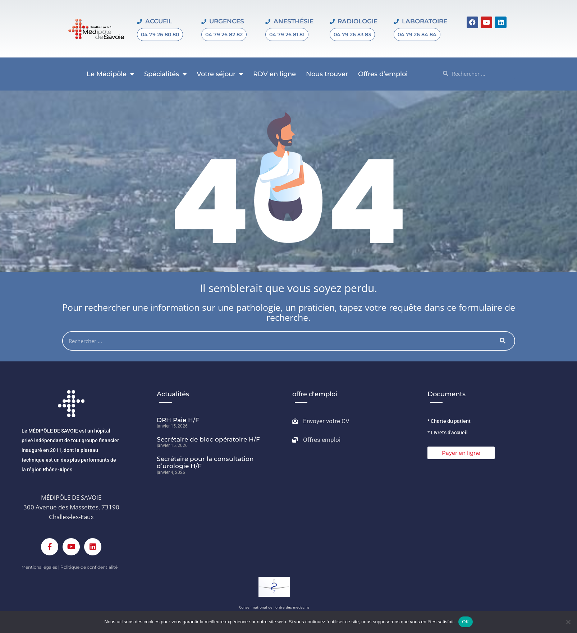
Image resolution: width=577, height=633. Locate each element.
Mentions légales (39, 567)
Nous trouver (327, 74)
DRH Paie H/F (178, 420)
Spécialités (165, 74)
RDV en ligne (274, 74)
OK (465, 621)
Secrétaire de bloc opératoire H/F (208, 439)
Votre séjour (220, 74)
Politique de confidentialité (89, 567)
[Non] (568, 621)
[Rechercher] (502, 341)
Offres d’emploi (383, 74)
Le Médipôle (110, 74)
